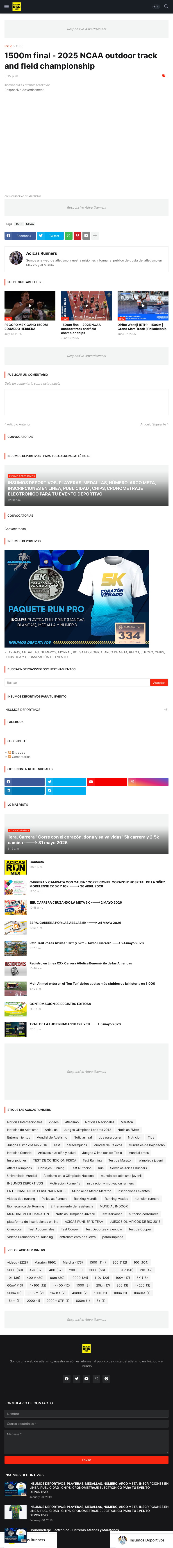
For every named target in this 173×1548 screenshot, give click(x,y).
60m (57, 1277)
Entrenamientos (18, 1137)
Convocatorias (15, 529)
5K (142, 1277)
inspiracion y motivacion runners (110, 1183)
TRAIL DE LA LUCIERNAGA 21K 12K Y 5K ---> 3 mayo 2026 (75, 1024)
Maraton (127, 1122)
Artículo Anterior (18, 424)
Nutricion (134, 1137)
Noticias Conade (19, 1153)
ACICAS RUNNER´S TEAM (84, 1221)
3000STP (122, 1270)
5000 (15, 1270)
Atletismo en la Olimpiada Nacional (68, 1175)
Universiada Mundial (22, 1175)
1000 (83, 1285)
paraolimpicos (76, 1145)
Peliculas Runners (54, 1198)
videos (54, 1122)
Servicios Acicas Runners (128, 1168)
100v (123, 1277)
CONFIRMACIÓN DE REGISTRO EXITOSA (60, 1004)
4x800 (80, 1293)
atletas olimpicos (19, 1168)
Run (101, 1168)
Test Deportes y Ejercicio (103, 1229)
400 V (35, 1277)
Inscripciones (17, 1160)
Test (57, 1145)
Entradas (16, 752)
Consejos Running (51, 1168)
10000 (79, 1277)
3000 (97, 1270)
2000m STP (58, 1300)
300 (122, 1285)
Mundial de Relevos (107, 1145)
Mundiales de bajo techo (147, 1145)
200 (76, 1270)
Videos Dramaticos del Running (30, 1237)
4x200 (142, 1285)
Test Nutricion (81, 1168)
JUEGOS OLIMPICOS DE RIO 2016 (135, 1221)
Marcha (73, 1262)
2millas (58, 1293)
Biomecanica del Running (25, 1206)
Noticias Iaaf (83, 1137)
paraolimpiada (112, 1237)
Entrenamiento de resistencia (72, 1206)
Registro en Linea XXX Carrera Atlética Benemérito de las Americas (81, 963)
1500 (19, 46)
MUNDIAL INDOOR (114, 1206)
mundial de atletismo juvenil (121, 1175)
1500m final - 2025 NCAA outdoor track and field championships (81, 329)
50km (14, 1293)
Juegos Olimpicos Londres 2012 (87, 1130)
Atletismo (72, 1122)
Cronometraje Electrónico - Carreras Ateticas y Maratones (74, 1530)
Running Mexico (116, 1198)
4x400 (61, 1285)
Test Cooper (70, 1229)
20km (103, 1285)
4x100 (38, 1285)
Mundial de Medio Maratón (91, 1191)
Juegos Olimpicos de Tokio (102, 1153)
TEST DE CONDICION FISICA (54, 1160)
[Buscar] (77, 682)
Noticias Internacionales (24, 1122)
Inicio (8, 46)
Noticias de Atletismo (22, 1130)
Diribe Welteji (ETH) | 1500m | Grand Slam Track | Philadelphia (142, 327)
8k (100, 1300)
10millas (142, 1293)
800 (119, 1262)
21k (146, 1270)
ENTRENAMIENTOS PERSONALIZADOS (36, 1191)
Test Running (92, 1160)
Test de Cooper (139, 1229)
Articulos (51, 1130)
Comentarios (19, 757)
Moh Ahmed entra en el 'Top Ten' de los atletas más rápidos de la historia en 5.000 (92, 983)
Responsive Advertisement (86, 29)
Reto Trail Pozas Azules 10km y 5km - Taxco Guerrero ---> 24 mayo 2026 (87, 943)
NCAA (30, 224)
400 (56, 1270)
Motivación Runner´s (65, 1183)
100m (120, 1293)
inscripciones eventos (134, 1191)
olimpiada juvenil (151, 1160)
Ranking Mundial (86, 1198)
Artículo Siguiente (153, 424)
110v (102, 1277)
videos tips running (21, 1198)
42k (36, 1270)
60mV (15, 1285)
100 (141, 1262)
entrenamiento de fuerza (77, 1237)
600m (83, 1300)
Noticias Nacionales (99, 1122)
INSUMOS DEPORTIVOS (86, 709)
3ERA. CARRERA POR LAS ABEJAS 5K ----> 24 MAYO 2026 (75, 923)
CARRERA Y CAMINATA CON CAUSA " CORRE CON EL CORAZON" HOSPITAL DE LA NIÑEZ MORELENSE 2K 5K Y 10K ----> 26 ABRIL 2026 (97, 884)
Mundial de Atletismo (51, 1137)
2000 (33, 1300)
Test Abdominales (41, 1229)
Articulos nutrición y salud (57, 1153)
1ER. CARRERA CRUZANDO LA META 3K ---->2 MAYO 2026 (76, 902)
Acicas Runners (41, 253)
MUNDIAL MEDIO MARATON (28, 1214)
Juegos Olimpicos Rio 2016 (27, 1145)
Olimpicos (14, 1229)
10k (13, 1277)
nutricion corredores (143, 1214)
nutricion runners (147, 1198)
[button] (6, 7)
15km (13, 1300)
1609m (36, 1293)
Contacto (37, 862)
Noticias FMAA (128, 1130)
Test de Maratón (120, 1160)
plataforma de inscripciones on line (32, 1221)
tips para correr (110, 1137)
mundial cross (138, 1153)
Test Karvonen (111, 1214)
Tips (151, 1137)
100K (100, 1293)
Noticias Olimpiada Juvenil (75, 1214)
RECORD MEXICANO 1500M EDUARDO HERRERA (26, 327)
